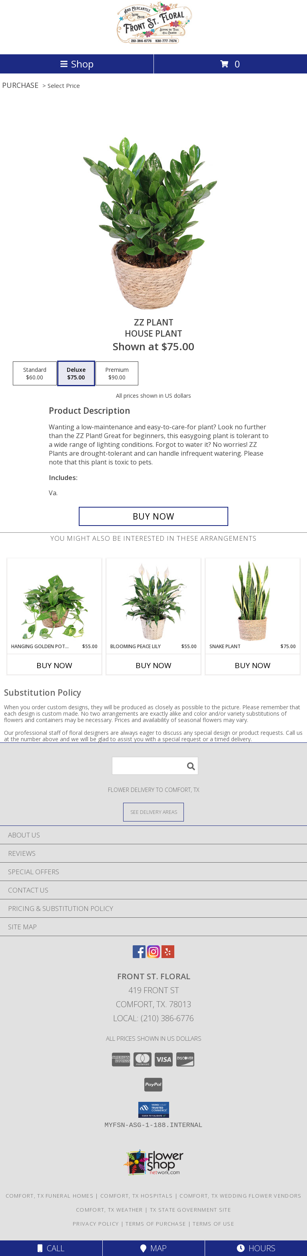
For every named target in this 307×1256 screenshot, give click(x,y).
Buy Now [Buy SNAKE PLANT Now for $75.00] (253, 665)
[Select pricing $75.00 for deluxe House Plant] (76, 373)
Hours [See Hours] (256, 1248)
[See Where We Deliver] (153, 812)
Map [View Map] (153, 1248)
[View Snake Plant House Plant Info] (252, 601)
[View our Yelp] (167, 955)
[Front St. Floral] (153, 42)
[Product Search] (155, 766)
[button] (153, 1110)
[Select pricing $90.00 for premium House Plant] (117, 373)
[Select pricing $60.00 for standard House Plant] (34, 373)
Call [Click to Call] (51, 1248)
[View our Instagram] (153, 955)
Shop (77, 63)
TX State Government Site (190, 1209)
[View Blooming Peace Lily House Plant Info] (153, 601)
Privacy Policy (96, 1223)
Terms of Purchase (156, 1223)
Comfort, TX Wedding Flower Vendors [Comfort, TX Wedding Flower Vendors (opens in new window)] (240, 1195)
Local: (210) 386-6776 (153, 1018)
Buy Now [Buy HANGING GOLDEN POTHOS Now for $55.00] (54, 665)
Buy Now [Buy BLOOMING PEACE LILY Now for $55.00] (153, 665)
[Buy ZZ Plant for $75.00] (153, 516)
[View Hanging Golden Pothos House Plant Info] (54, 601)
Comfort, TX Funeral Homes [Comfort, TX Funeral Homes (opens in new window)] (50, 1195)
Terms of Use (213, 1223)
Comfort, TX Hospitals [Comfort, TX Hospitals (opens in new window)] (136, 1195)
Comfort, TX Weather (109, 1209)
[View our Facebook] (139, 955)
